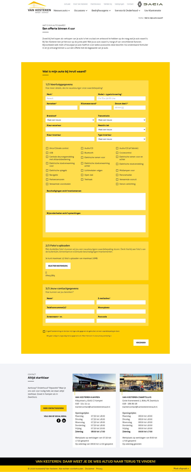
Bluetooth (88, 153)
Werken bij (108, 4)
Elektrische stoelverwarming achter (97, 164)
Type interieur (105, 135)
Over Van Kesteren (80, 4)
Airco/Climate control (58, 148)
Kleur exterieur (54, 125)
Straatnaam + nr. (54, 317)
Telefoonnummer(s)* (56, 307)
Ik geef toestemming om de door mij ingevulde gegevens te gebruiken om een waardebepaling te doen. (83, 331)
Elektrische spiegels (58, 170)
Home (140, 18)
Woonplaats (104, 307)
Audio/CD (88, 148)
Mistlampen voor (127, 170)
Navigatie (53, 175)
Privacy (99, 468)
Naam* (50, 298)
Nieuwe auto (62, 11)
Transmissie (103, 116)
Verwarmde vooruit (128, 179)
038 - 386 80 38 (129, 404)
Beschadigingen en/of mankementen (64, 191)
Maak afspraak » (181, 468)
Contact (130, 4)
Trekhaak (88, 179)
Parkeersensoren (56, 179)
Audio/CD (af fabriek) (129, 148)
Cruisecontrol (125, 153)
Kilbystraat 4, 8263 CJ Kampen (89, 401)
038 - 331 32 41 (82, 404)
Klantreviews (96, 4)
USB (51, 153)
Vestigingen (119, 4)
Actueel (67, 4)
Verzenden (141, 343)
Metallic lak (103, 125)
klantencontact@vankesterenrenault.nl (92, 407)
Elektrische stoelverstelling (131, 164)
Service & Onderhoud (127, 11)
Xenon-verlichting (127, 184)
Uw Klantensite (152, 11)
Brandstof (51, 116)
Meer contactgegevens (53, 408)
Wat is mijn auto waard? (154, 18)
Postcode (102, 317)
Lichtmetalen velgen (93, 170)
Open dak (88, 175)
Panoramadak (126, 175)
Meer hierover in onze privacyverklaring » (96, 336)
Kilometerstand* (89, 104)
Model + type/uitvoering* (110, 94)
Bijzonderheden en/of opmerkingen (64, 213)
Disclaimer (89, 468)
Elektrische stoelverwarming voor (62, 164)
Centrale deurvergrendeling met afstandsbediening (61, 158)
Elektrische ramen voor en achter (131, 158)
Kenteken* (52, 104)
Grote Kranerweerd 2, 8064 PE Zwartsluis (140, 401)
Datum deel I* (121, 104)
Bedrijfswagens (101, 11)
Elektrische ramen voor (94, 157)
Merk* (50, 94)
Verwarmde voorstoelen (60, 184)
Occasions (80, 11)
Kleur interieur (54, 135)
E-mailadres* (104, 298)
